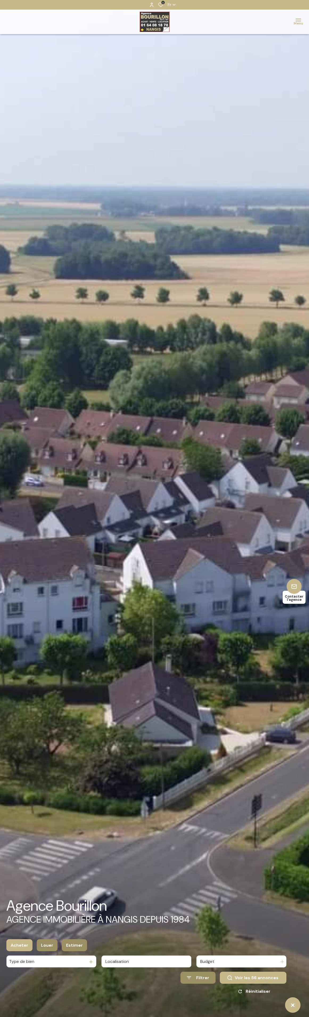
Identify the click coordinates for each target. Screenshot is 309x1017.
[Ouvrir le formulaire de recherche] (198, 978)
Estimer (74, 945)
